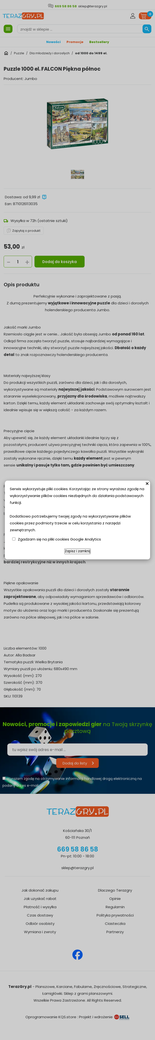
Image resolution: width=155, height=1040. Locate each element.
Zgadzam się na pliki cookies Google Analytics (59, 539)
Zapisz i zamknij (77, 551)
